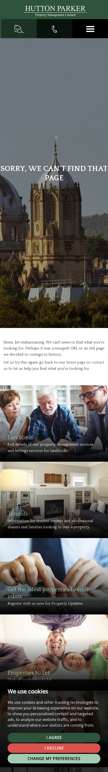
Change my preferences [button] (54, 758)
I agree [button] (54, 737)
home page (75, 362)
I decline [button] (54, 748)
